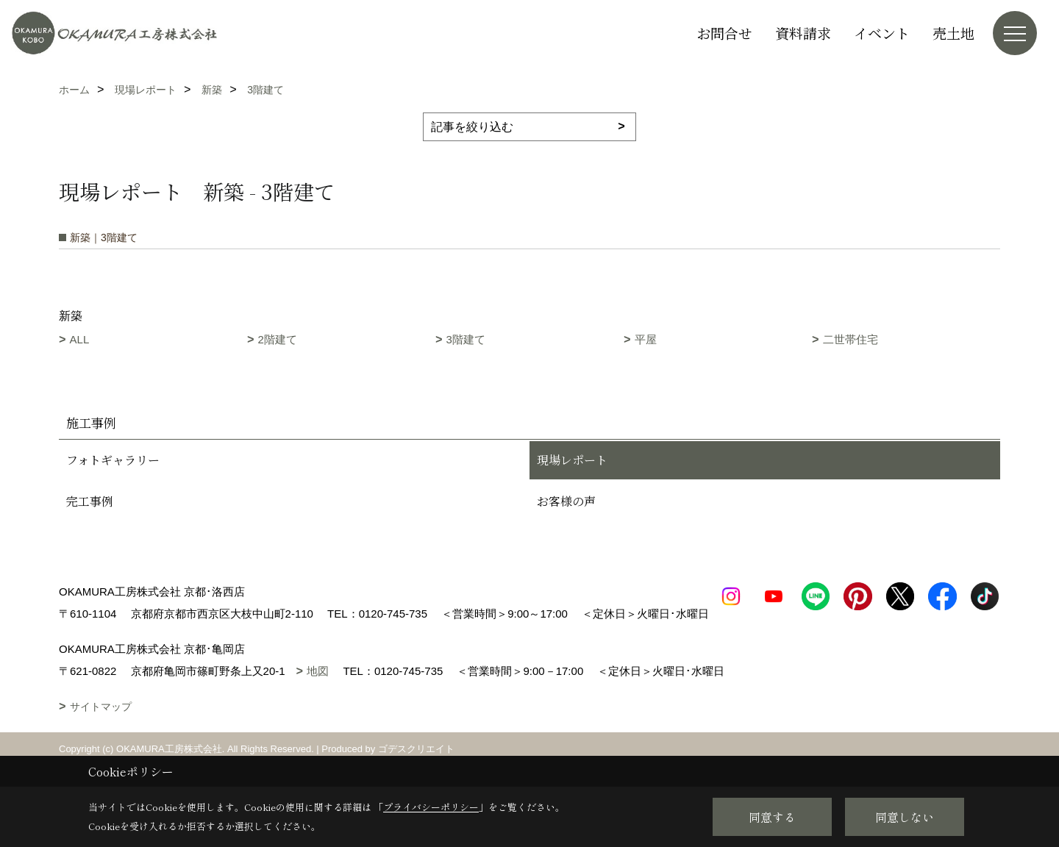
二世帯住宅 (850, 339)
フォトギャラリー (113, 459)
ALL (80, 339)
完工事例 (89, 501)
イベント (882, 33)
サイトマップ (101, 729)
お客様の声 (566, 501)
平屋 (646, 339)
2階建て (277, 339)
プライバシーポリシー (431, 807)
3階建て (465, 339)
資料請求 (803, 33)
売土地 (953, 33)
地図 (318, 693)
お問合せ (724, 33)
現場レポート (572, 459)
